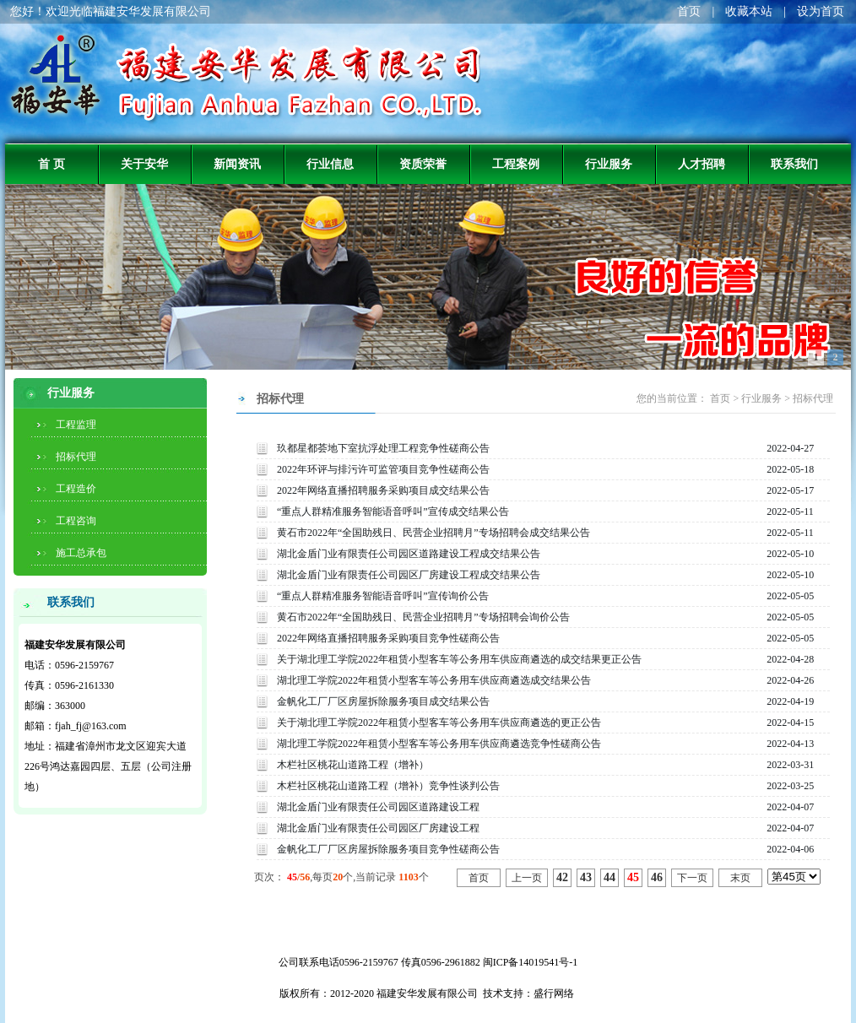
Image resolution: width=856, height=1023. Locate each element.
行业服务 (608, 163)
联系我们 (794, 163)
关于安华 (144, 163)
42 (562, 877)
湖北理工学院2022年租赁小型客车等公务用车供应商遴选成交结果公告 (434, 680)
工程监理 (76, 424)
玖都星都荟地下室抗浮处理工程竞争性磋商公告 (383, 448)
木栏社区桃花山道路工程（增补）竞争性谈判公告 (388, 786)
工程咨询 (76, 521)
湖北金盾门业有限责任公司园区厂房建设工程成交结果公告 (408, 575)
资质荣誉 (423, 163)
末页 (740, 878)
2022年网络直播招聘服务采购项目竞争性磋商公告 (388, 638)
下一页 (692, 878)
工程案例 (515, 163)
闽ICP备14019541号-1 (530, 962)
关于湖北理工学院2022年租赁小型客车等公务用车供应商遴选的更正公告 (439, 722)
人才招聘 (701, 163)
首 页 (51, 163)
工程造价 (76, 489)
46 (657, 877)
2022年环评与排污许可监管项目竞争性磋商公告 (383, 469)
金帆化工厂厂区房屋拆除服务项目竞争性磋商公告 (388, 849)
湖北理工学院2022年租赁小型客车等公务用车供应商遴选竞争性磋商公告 (439, 744)
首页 (689, 11)
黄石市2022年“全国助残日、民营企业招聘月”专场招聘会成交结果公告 (433, 533)
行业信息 (330, 163)
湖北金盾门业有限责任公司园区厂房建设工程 (378, 828)
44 (609, 877)
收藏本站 (748, 11)
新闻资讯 (237, 163)
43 (586, 877)
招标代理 (76, 457)
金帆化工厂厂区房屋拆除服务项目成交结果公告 (383, 701)
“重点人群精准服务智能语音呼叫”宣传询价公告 (383, 596)
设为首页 (820, 11)
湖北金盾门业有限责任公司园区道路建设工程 (378, 807)
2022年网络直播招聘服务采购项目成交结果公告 (383, 490)
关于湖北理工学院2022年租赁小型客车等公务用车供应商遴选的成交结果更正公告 (459, 659)
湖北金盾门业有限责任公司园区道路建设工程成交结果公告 (408, 554)
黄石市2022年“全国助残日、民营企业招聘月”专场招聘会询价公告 (423, 617)
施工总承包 (81, 553)
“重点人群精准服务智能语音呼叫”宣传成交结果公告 (393, 511)
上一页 (527, 878)
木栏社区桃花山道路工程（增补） (353, 765)
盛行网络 (554, 993)
